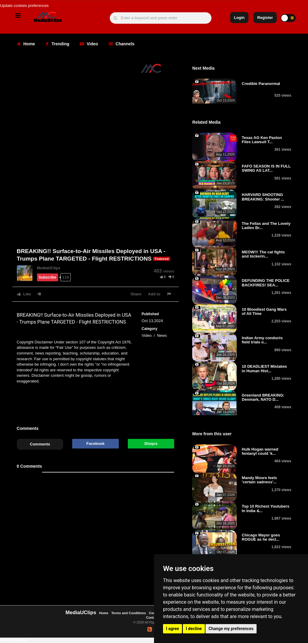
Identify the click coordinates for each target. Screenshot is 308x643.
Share (136, 294)
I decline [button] (194, 628)
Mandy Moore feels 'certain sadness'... (259, 479)
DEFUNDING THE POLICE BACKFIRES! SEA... (266, 282)
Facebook (95, 443)
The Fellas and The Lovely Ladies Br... (266, 225)
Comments (40, 444)
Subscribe (47, 277)
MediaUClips (48, 268)
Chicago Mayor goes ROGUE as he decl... (261, 537)
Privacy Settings (14, 640)
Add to (154, 294)
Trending (57, 43)
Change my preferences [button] (230, 628)
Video (89, 43)
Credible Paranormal (261, 83)
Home (26, 43)
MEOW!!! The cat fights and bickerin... (263, 254)
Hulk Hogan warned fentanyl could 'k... (260, 451)
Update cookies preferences (24, 5)
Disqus (150, 443)
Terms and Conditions (128, 613)
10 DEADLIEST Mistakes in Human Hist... (264, 368)
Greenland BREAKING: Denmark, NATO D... (263, 397)
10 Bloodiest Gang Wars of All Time (264, 311)
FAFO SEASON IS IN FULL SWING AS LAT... (266, 168)
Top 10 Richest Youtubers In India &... (265, 508)
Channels (121, 43)
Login (239, 17)
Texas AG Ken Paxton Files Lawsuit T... (262, 139)
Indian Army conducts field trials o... (262, 340)
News (162, 335)
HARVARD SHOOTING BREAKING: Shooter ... (263, 196)
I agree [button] (172, 628)
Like (24, 294)
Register (265, 17)
